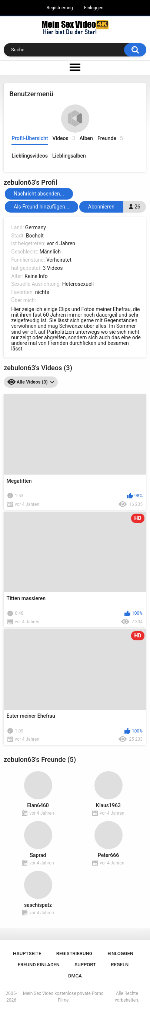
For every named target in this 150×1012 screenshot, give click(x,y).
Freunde (110, 138)
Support (85, 964)
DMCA (75, 976)
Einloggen (94, 7)
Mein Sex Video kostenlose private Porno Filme (63, 997)
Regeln (120, 964)
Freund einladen (39, 964)
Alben (86, 138)
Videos (64, 138)
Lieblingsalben (69, 156)
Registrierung (60, 7)
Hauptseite (27, 953)
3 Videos (53, 268)
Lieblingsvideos (29, 156)
